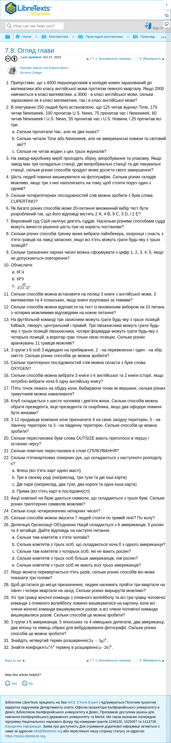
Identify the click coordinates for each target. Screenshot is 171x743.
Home (24, 37)
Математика (55, 37)
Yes (14, 683)
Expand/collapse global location (163, 36)
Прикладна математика (101, 37)
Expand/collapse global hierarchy (10, 37)
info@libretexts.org (48, 731)
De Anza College (31, 72)
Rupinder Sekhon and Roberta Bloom (44, 68)
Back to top (13, 660)
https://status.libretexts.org (25, 736)
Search (9, 26)
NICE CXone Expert (83, 702)
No (31, 683)
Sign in (157, 28)
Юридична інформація (23, 726)
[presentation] (20, 272)
